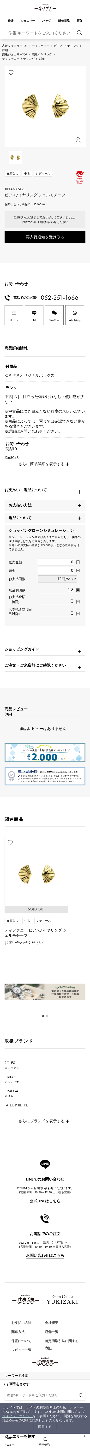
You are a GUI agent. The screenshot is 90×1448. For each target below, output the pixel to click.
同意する (45, 1427)
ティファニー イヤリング (18, 58)
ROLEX (12, 1065)
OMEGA (11, 1093)
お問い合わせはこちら (45, 1255)
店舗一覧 (51, 1332)
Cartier (12, 1079)
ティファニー (40, 46)
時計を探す (14, 1401)
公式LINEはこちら (45, 1201)
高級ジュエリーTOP (14, 46)
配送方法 (18, 1332)
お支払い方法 (21, 1323)
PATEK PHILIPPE (19, 1107)
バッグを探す (16, 1434)
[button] (43, 1016)
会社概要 (51, 1323)
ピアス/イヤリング (66, 46)
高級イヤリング (42, 54)
